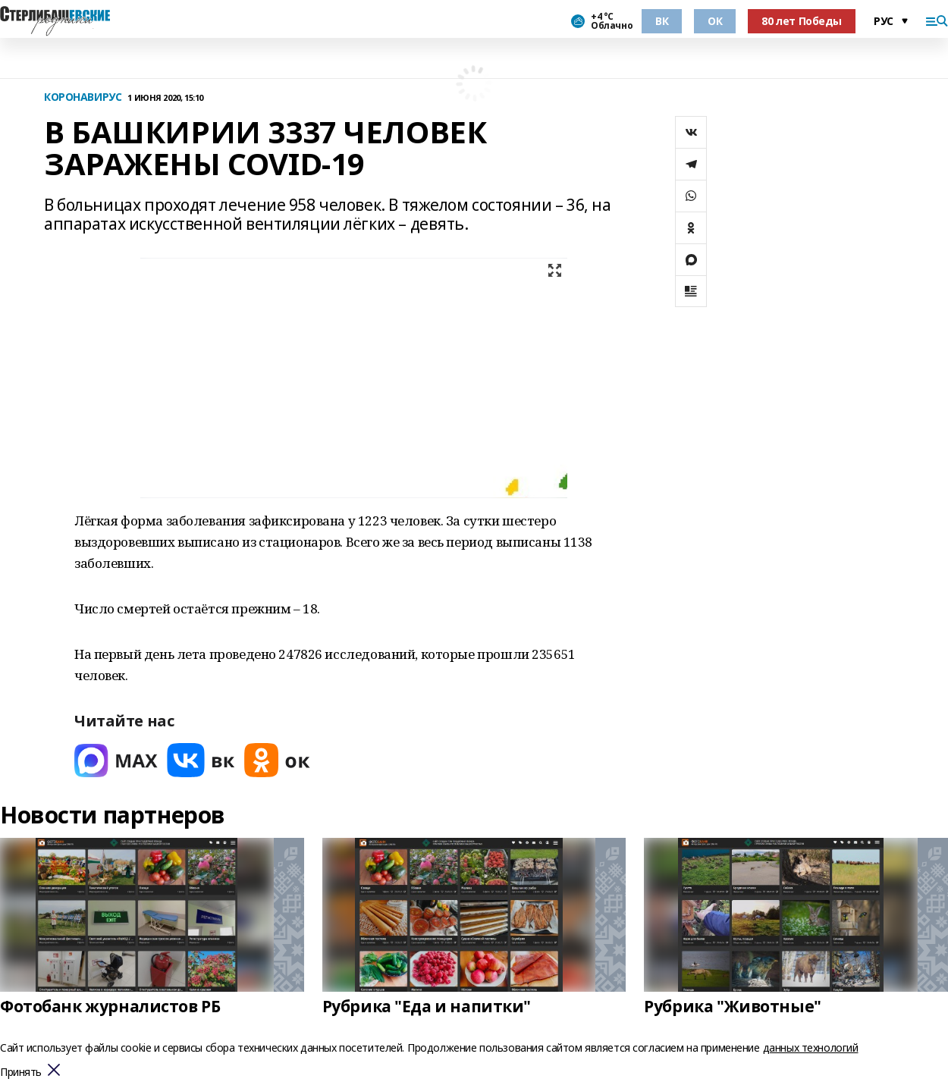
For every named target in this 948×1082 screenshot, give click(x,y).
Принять (21, 1072)
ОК (715, 21)
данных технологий (811, 1047)
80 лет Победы (801, 21)
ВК (661, 21)
